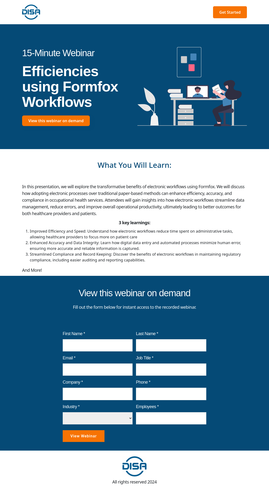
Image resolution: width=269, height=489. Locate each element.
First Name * (74, 333)
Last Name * (147, 333)
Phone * (143, 382)
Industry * (71, 406)
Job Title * (144, 358)
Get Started (230, 12)
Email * (69, 358)
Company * (73, 382)
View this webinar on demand (56, 120)
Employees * (147, 406)
